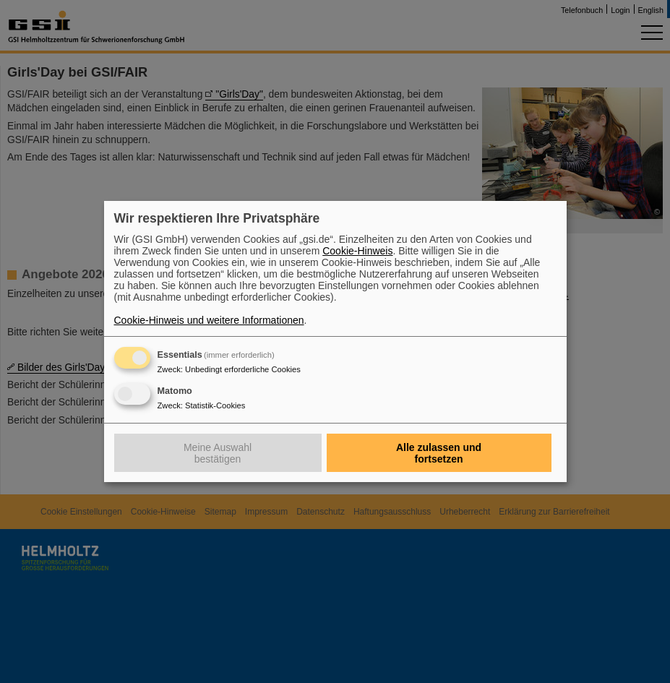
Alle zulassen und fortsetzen (438, 453)
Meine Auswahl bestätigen (218, 453)
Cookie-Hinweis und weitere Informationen (209, 320)
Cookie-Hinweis (357, 251)
